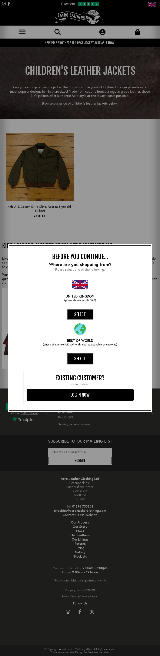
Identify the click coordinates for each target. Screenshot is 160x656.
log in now (80, 395)
